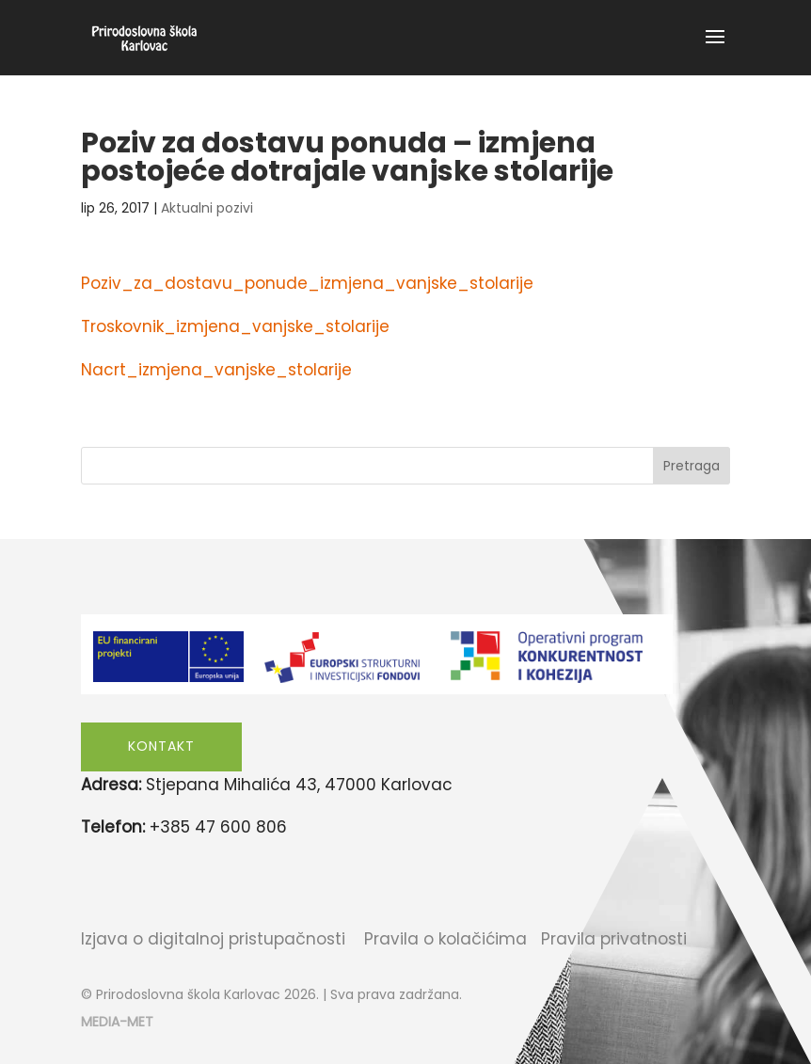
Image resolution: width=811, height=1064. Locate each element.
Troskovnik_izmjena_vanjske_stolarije (235, 326)
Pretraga (691, 465)
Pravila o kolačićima (445, 939)
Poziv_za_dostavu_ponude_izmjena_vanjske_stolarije (307, 283)
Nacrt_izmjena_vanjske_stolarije (216, 369)
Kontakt (161, 746)
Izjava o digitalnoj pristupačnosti (213, 939)
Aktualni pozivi (207, 208)
